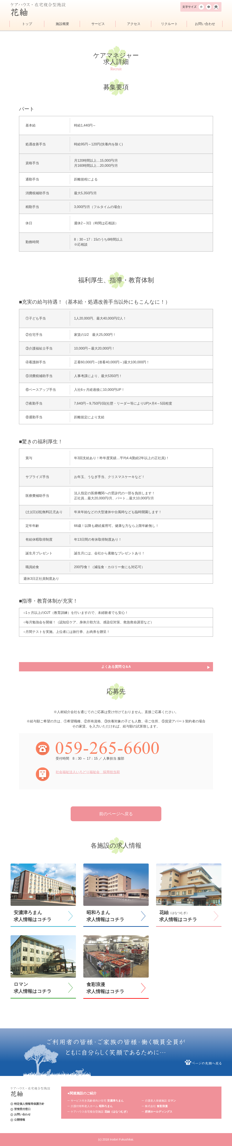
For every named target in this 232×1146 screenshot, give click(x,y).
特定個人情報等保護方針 (29, 1103)
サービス (98, 24)
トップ (27, 24)
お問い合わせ (205, 24)
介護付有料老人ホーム (92, 1106)
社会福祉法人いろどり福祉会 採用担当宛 (88, 772)
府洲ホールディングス (158, 1111)
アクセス (133, 24)
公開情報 (19, 1119)
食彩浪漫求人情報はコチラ (105, 988)
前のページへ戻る (116, 813)
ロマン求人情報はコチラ (33, 988)
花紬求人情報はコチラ (178, 916)
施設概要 (62, 24)
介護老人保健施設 (160, 1100)
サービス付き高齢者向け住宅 (97, 1100)
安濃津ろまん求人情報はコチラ (33, 916)
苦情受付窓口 (22, 1109)
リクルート (169, 24)
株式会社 (156, 1106)
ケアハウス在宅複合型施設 (100, 1111)
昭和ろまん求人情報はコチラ (105, 916)
